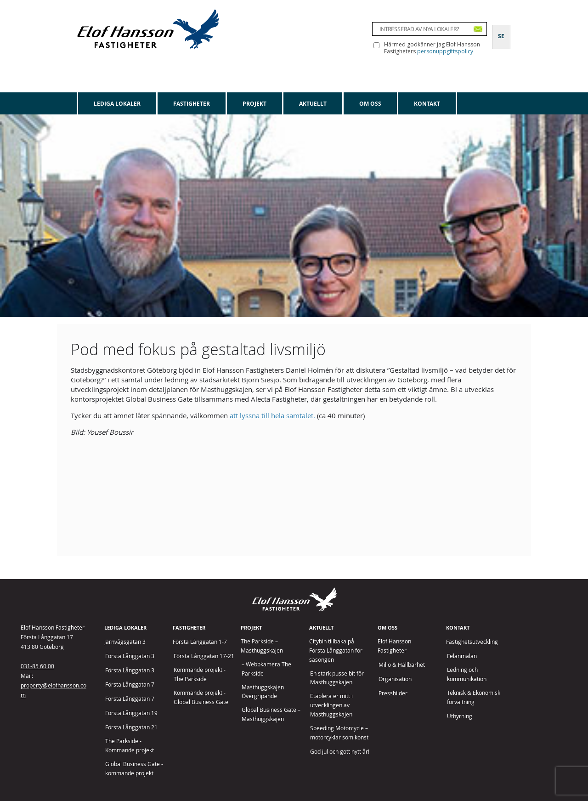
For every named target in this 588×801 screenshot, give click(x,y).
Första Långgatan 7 (129, 684)
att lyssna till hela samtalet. (272, 415)
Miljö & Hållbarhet (402, 664)
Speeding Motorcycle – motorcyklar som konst (339, 733)
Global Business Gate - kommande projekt (134, 769)
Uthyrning (459, 716)
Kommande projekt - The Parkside (200, 674)
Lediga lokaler (117, 104)
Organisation (395, 679)
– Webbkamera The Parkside (266, 669)
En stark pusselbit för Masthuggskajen (337, 678)
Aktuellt (313, 104)
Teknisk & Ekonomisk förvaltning (473, 697)
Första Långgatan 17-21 (204, 656)
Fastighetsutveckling (472, 641)
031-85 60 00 (37, 666)
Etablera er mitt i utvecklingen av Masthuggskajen (331, 705)
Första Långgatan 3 (129, 656)
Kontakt (427, 104)
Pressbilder (393, 693)
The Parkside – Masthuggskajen (262, 646)
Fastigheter (191, 104)
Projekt (254, 104)
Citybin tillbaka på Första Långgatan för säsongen (335, 650)
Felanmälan (462, 656)
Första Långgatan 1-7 (200, 641)
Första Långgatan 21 (131, 727)
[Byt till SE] (501, 30)
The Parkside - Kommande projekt (129, 746)
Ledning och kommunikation (466, 674)
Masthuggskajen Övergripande (263, 692)
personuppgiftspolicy (445, 51)
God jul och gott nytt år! (339, 751)
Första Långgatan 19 (131, 713)
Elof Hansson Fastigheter (394, 646)
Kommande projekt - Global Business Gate (201, 697)
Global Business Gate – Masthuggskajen (271, 714)
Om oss (370, 104)
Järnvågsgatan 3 (125, 641)
